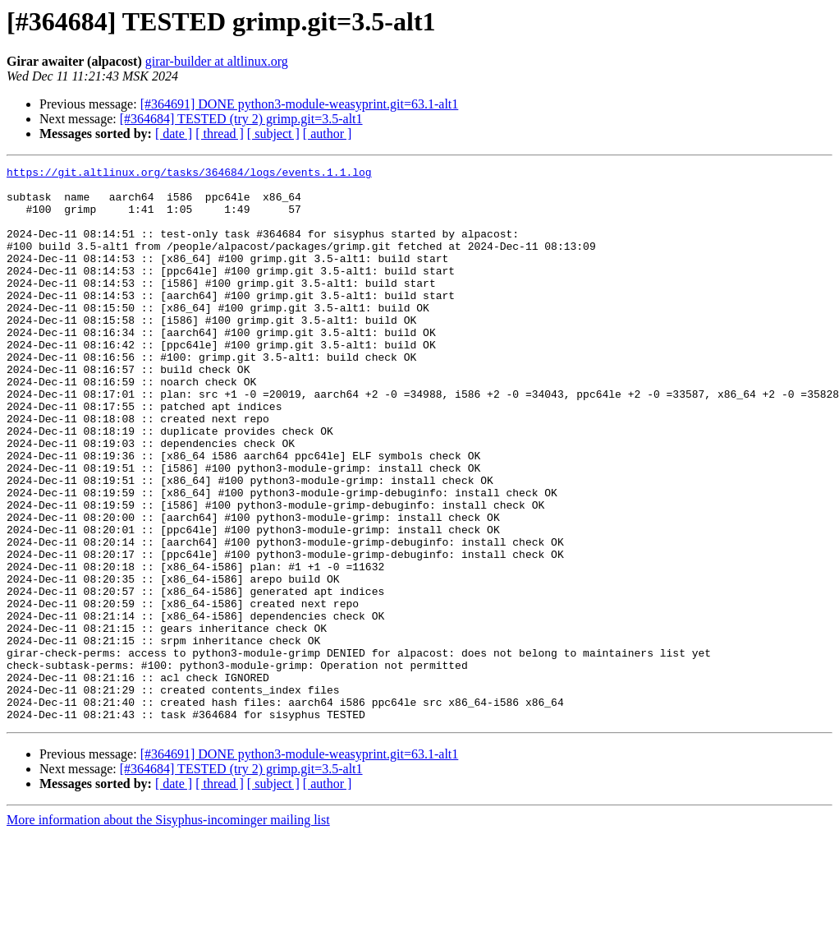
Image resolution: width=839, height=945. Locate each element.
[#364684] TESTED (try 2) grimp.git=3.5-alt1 (241, 119)
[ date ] (173, 134)
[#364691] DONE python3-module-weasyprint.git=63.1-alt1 (299, 104)
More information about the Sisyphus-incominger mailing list (168, 931)
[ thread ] (219, 134)
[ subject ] (273, 134)
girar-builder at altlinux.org (216, 61)
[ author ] (327, 134)
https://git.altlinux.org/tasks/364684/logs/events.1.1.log (189, 174)
